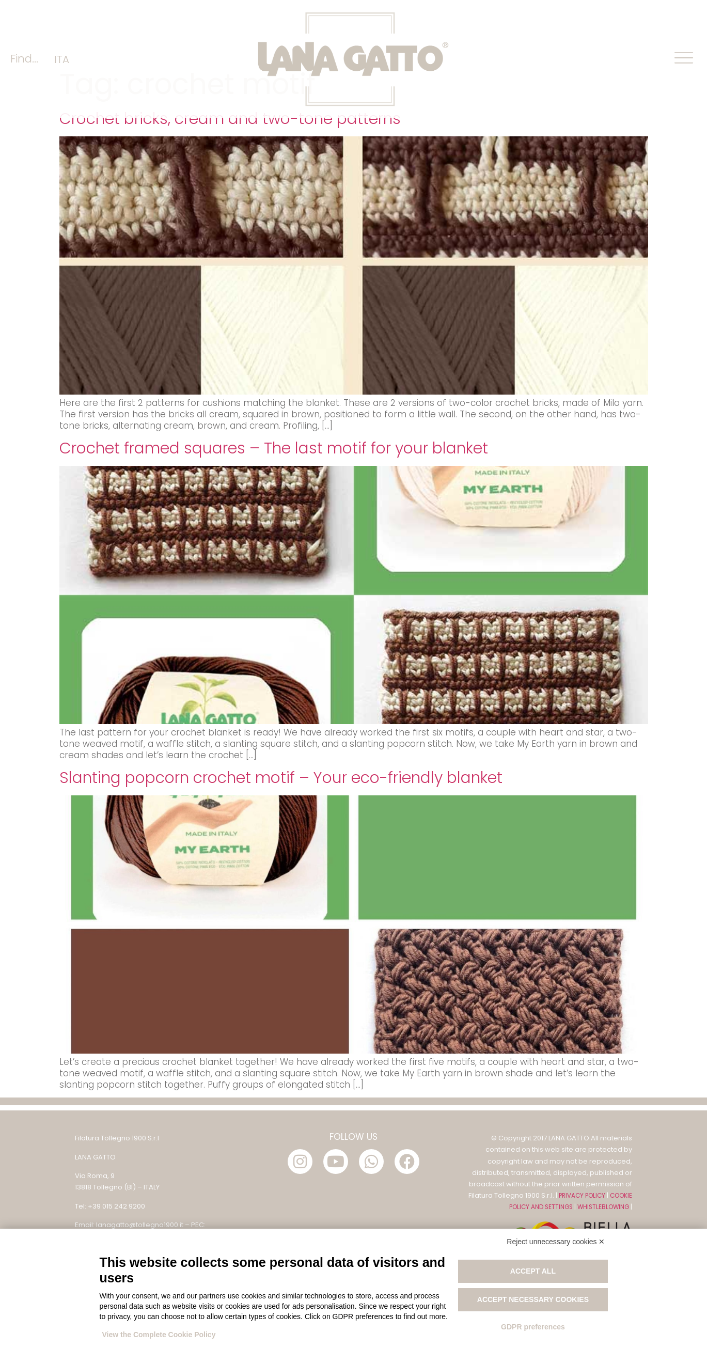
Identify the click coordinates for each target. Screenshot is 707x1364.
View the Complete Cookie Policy (159, 1334)
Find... (24, 58)
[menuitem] (61, 59)
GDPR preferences (533, 1327)
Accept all (533, 1271)
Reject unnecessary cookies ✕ (556, 1241)
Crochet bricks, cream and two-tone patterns (230, 187)
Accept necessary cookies (533, 1299)
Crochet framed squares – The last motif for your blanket (273, 516)
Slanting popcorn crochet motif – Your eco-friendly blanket (280, 846)
